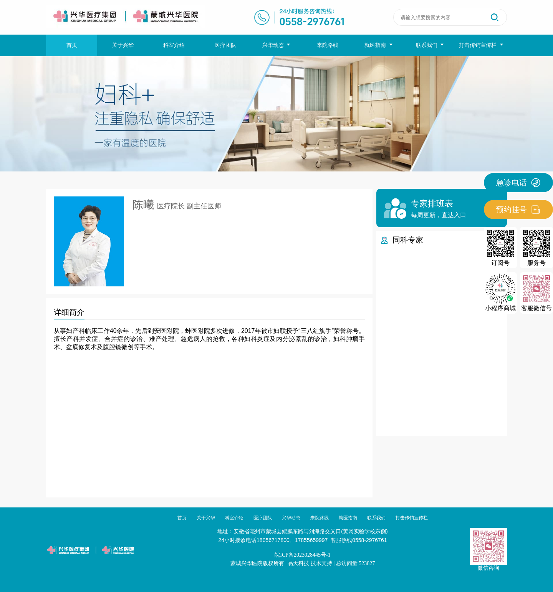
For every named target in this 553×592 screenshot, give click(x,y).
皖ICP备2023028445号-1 (302, 555)
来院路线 (327, 45)
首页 (71, 45)
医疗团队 (225, 45)
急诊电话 (518, 183)
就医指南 (378, 45)
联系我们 (430, 45)
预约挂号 (518, 210)
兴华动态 (276, 45)
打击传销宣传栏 (481, 45)
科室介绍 (174, 45)
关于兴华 (123, 45)
